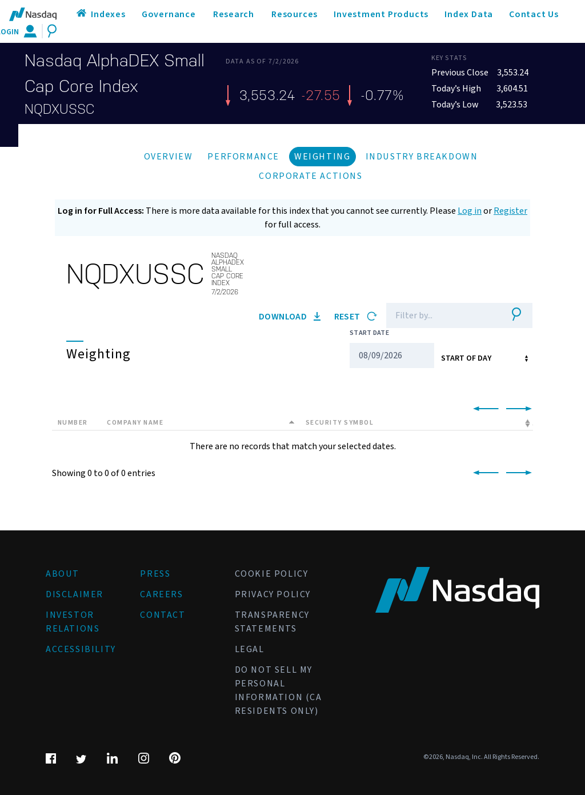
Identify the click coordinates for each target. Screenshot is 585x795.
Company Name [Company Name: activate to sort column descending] (135, 423)
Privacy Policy (273, 594)
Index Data (468, 14)
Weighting (322, 156)
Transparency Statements (272, 622)
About (62, 574)
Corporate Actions (310, 176)
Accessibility (81, 649)
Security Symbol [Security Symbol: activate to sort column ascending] (340, 423)
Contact (162, 615)
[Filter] (442, 315)
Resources (294, 14)
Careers (161, 594)
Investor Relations (72, 622)
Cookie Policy (271, 574)
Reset (355, 316)
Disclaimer (74, 594)
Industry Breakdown (422, 156)
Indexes (108, 14)
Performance (243, 156)
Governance (169, 14)
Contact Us (534, 14)
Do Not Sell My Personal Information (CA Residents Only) (278, 690)
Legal (250, 649)
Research (233, 14)
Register (510, 211)
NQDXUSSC (60, 109)
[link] (483, 409)
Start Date (369, 333)
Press (155, 574)
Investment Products (381, 14)
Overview (168, 156)
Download (289, 316)
